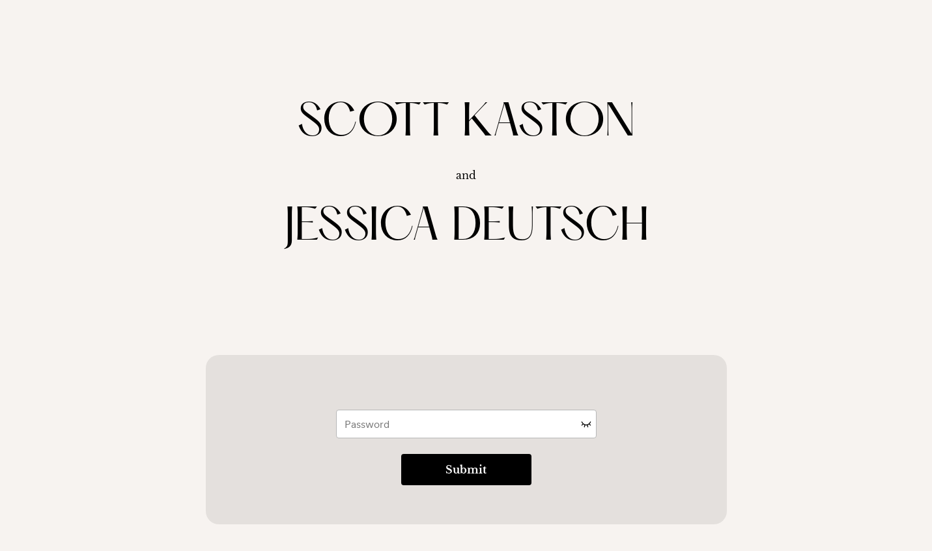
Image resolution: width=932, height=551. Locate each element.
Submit (466, 469)
